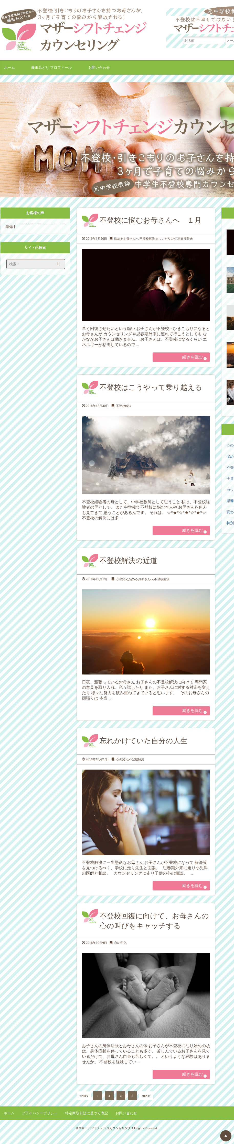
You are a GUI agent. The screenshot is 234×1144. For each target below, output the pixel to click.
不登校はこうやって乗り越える (151, 389)
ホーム (9, 67)
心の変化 (122, 582)
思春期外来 (185, 239)
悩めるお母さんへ (126, 239)
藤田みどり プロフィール (51, 67)
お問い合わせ (99, 67)
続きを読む (190, 357)
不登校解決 (147, 239)
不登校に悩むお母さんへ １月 (150, 220)
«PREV (83, 1104)
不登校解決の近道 (128, 564)
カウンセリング (166, 239)
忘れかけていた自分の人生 (143, 745)
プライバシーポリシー (40, 1121)
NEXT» (146, 1104)
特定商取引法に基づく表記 (86, 1121)
